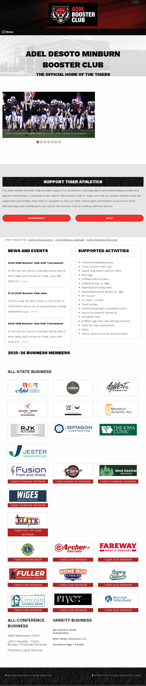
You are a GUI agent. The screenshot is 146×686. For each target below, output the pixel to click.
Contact (137, 675)
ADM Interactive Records (102, 239)
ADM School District (40, 239)
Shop (109, 218)
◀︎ (7, 118)
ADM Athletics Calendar (69, 239)
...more (24, 281)
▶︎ (92, 118)
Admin (136, 2)
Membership (36, 218)
